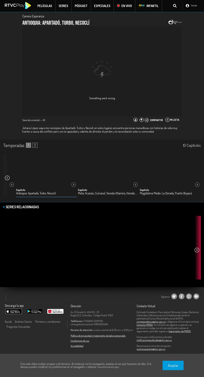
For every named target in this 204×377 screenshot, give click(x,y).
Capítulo (20, 190)
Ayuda (8, 321)
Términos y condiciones (48, 321)
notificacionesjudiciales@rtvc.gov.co (154, 340)
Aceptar (173, 365)
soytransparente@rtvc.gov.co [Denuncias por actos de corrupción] (151, 349)
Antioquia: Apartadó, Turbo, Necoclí (36, 193)
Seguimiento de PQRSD (179, 331)
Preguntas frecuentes (18, 327)
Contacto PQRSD (145, 325)
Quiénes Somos (23, 321)
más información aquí (108, 367)
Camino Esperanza (33, 16)
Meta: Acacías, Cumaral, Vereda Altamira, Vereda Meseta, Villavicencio (108, 193)
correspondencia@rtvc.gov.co (151, 321)
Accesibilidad (77, 346)
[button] (7, 178)
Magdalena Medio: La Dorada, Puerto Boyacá (166, 193)
